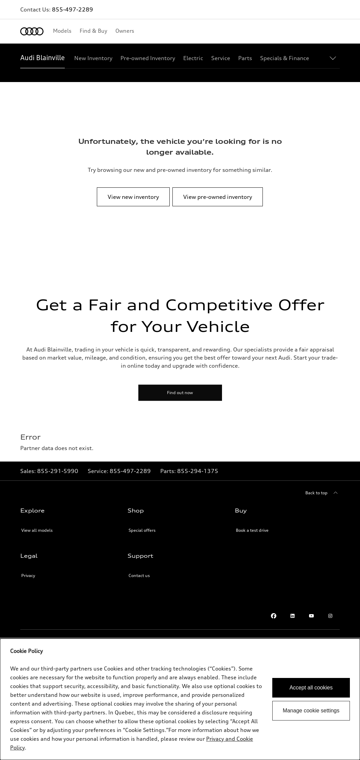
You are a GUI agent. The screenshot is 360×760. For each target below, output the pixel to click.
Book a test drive (252, 530)
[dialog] (180, 699)
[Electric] (193, 58)
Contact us (139, 575)
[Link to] (57, 471)
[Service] (220, 58)
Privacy (28, 575)
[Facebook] (273, 615)
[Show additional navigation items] (334, 58)
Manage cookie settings (311, 710)
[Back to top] (322, 493)
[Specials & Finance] (284, 58)
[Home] (32, 31)
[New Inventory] (93, 58)
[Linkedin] (292, 615)
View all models (37, 530)
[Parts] (245, 58)
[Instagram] (330, 615)
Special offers (142, 530)
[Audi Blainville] (42, 58)
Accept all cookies (311, 687)
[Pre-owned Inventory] (147, 58)
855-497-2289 (72, 9)
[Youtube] (311, 615)
